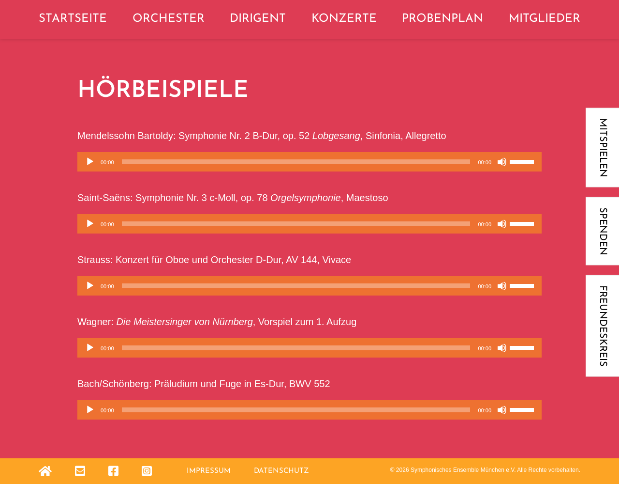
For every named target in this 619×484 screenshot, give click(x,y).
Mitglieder (544, 19)
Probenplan (442, 19)
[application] (309, 162)
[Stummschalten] (502, 162)
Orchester (169, 19)
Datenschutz (281, 471)
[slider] (296, 161)
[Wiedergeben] (90, 162)
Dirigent (258, 19)
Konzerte (344, 19)
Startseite (73, 19)
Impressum (209, 471)
